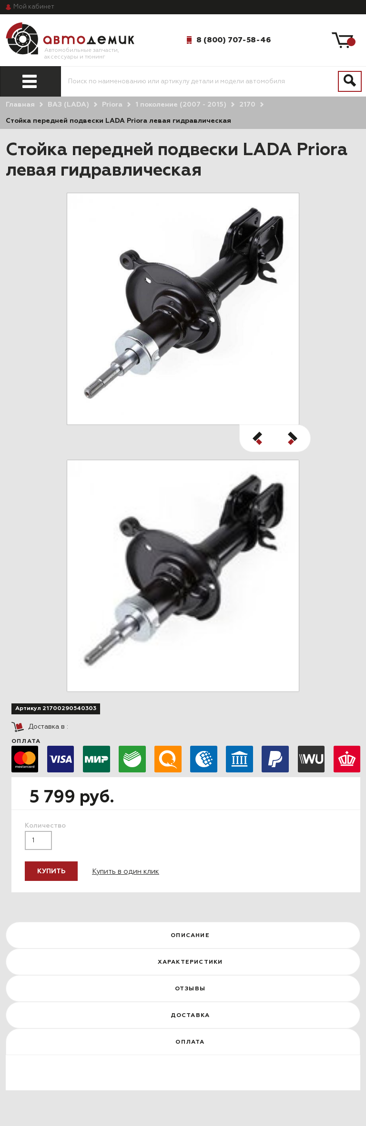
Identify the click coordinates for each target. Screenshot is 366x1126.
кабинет (33, 7)
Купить (51, 871)
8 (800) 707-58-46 (233, 40)
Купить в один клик (125, 871)
